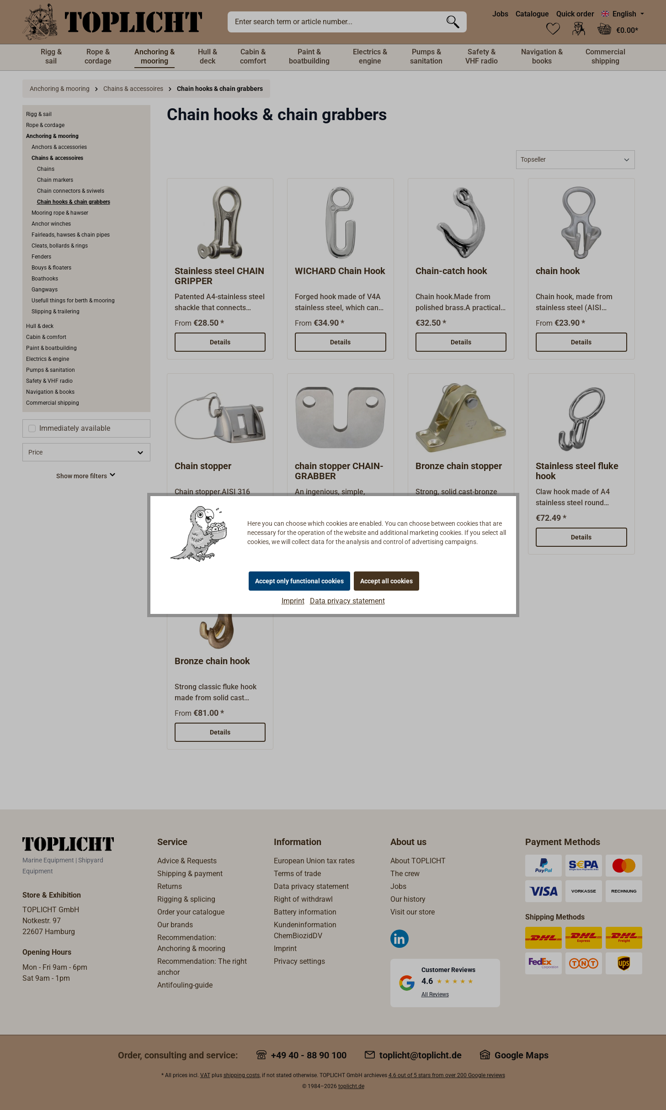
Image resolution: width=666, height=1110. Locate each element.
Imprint (293, 601)
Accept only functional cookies (299, 581)
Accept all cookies (386, 581)
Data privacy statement (347, 601)
